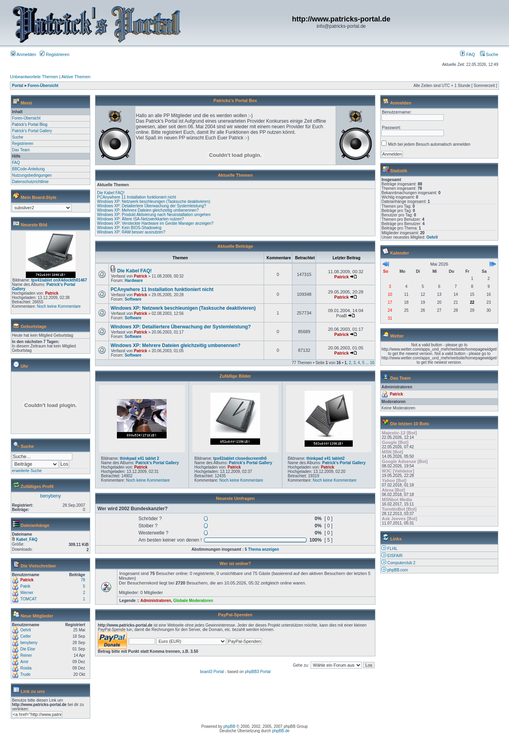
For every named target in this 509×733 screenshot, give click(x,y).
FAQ (467, 54)
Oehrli (25, 630)
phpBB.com (397, 570)
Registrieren (54, 54)
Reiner (26, 655)
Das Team (21, 150)
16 (372, 363)
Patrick (51, 293)
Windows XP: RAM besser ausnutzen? (131, 232)
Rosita (25, 668)
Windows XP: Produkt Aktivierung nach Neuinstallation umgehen (154, 214)
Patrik (25, 586)
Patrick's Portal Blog (29, 124)
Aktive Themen (75, 76)
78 (83, 580)
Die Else (27, 649)
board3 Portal (212, 671)
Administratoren (155, 600)
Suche (489, 54)
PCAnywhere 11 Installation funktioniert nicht (136, 197)
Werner (26, 592)
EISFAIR (394, 556)
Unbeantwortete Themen (34, 76)
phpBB (229, 726)
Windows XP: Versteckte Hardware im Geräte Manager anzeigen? (155, 223)
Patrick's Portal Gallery (32, 131)
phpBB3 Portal (258, 671)
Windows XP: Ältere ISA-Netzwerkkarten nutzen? (140, 219)
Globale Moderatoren (193, 600)
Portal (17, 85)
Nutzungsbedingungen (32, 175)
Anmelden (23, 54)
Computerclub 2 (401, 563)
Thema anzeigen (263, 549)
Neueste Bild (34, 224)
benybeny (50, 496)
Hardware (133, 280)
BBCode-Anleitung (28, 169)
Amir (24, 662)
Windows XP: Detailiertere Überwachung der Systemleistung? (151, 206)
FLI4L (392, 548)
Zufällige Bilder (235, 376)
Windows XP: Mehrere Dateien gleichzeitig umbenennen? (148, 210)
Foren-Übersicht (42, 85)
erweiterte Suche (27, 471)
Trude (25, 674)
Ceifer (25, 636)
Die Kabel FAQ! (110, 193)
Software (132, 299)
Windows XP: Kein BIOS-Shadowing (129, 228)
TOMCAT (28, 599)
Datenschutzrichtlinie (30, 181)
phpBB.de (280, 731)
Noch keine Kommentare (59, 306)
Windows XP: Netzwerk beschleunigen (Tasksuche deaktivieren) (153, 201)
